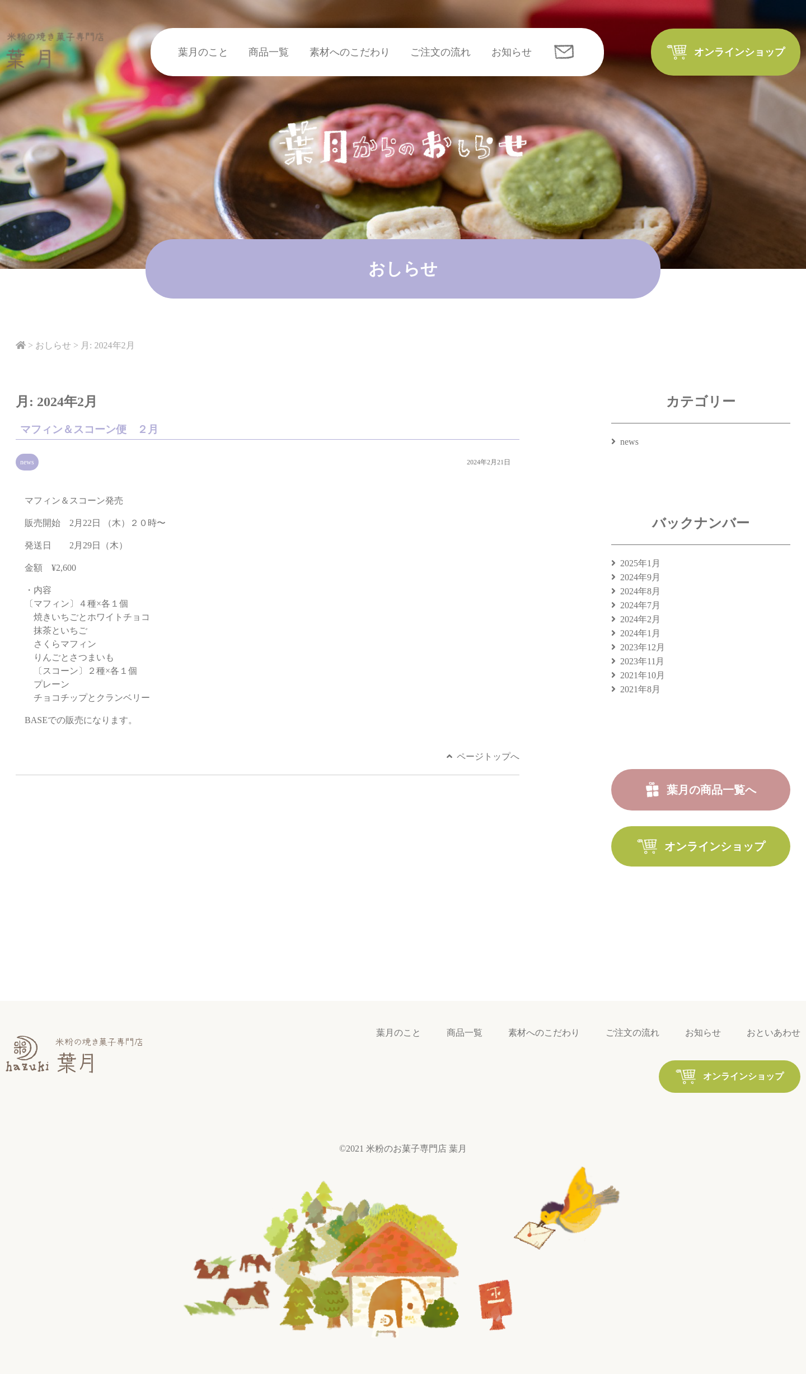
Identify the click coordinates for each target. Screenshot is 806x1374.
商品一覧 (269, 52)
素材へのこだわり (350, 52)
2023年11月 (642, 661)
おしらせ (53, 345)
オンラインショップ (739, 52)
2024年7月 (640, 605)
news (27, 462)
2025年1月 (640, 563)
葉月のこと (203, 52)
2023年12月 (642, 647)
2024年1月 (640, 633)
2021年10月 (642, 675)
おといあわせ (773, 1032)
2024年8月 (640, 591)
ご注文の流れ (440, 52)
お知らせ (511, 52)
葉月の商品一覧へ (711, 790)
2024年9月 (640, 577)
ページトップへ (488, 756)
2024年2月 (640, 619)
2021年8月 (640, 689)
